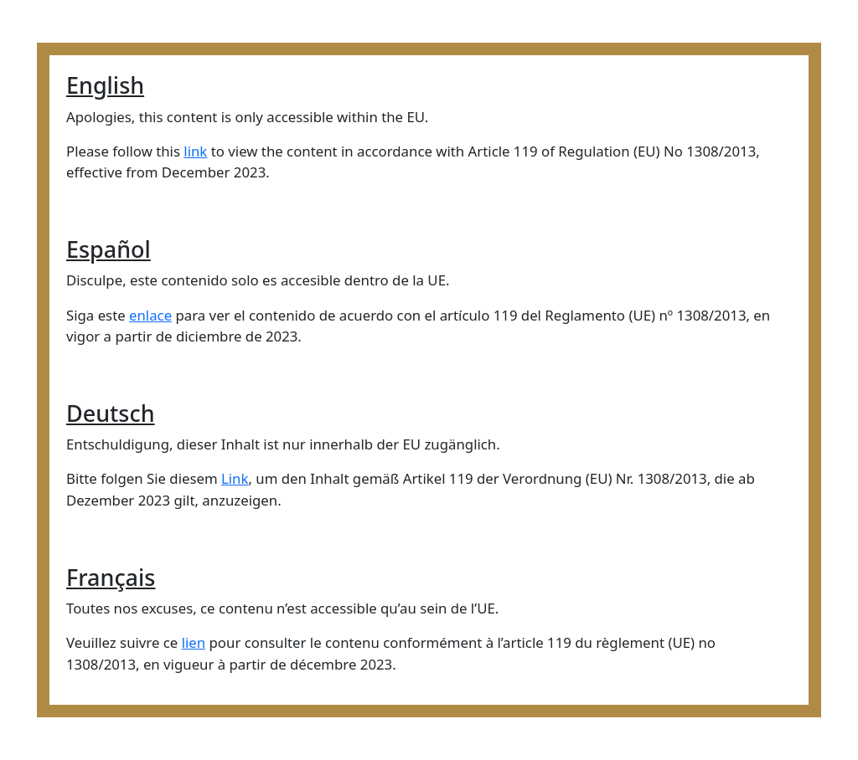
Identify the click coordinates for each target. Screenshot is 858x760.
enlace (150, 315)
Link (234, 478)
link (195, 151)
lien (194, 642)
